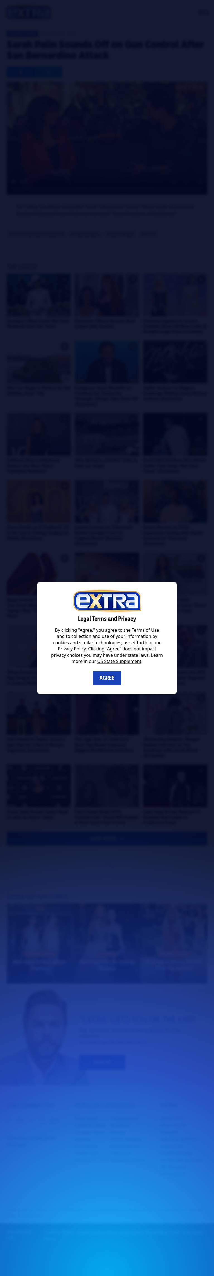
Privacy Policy (72, 649)
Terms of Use (145, 630)
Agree (107, 677)
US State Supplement (119, 661)
